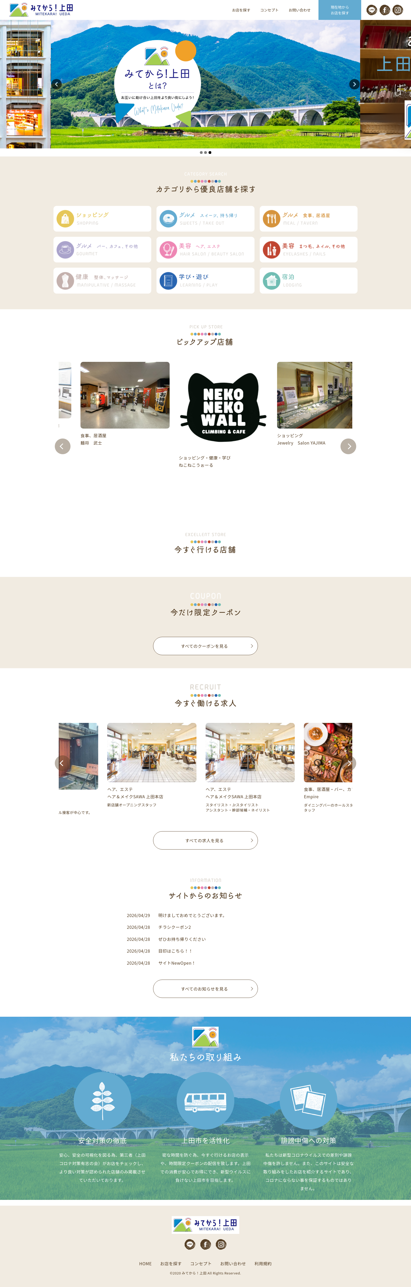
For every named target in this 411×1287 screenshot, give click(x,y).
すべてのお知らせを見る (204, 989)
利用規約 (263, 1263)
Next (348, 446)
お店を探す (241, 10)
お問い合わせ (300, 10)
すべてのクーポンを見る (204, 646)
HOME (145, 1263)
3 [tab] (209, 152)
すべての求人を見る (204, 840)
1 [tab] (201, 152)
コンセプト (269, 10)
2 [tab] (205, 152)
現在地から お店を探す (340, 9)
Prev (63, 446)
